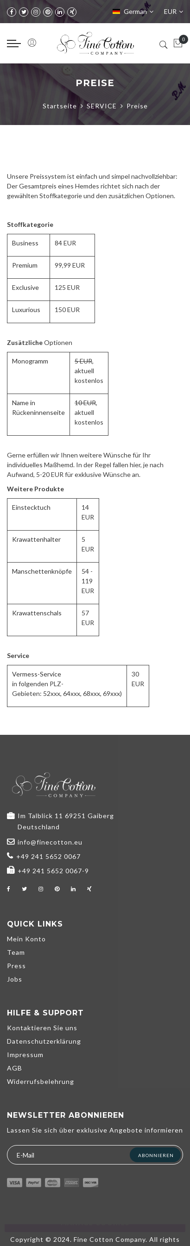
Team (16, 952)
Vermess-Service (36, 674)
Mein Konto (26, 939)
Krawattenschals (37, 613)
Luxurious (26, 309)
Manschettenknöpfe (42, 571)
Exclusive (25, 287)
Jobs (14, 979)
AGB (14, 1068)
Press (16, 966)
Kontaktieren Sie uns (42, 1028)
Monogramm (30, 361)
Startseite (60, 106)
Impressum (25, 1054)
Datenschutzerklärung (44, 1041)
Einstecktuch (31, 507)
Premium (25, 265)
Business (25, 243)
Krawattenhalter (36, 539)
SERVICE (102, 106)
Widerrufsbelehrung (40, 1081)
